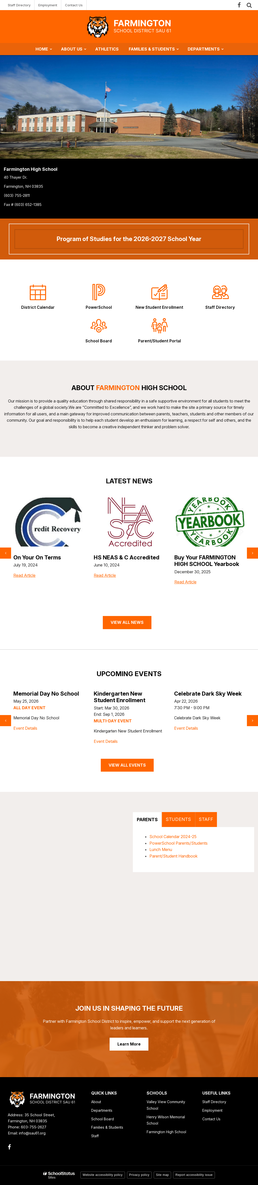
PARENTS (147, 819)
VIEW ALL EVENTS (127, 765)
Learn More (129, 1044)
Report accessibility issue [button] (194, 1175)
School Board (102, 1119)
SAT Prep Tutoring (37, 557)
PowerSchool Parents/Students (178, 843)
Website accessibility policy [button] (103, 1175)
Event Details (25, 734)
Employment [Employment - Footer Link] (212, 1110)
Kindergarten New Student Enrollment (200, 696)
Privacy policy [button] (139, 1175)
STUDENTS (178, 819)
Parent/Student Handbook (173, 856)
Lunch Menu (160, 849)
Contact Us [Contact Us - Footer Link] (211, 1119)
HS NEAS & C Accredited (207, 557)
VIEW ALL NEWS (127, 622)
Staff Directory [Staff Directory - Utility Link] (19, 5)
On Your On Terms (117, 557)
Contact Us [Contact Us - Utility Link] (74, 5)
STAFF (206, 819)
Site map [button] (162, 1175)
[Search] (249, 5)
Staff (95, 1136)
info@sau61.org (32, 1133)
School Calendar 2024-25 (173, 836)
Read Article (24, 585)
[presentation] (5, 553)
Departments (101, 1110)
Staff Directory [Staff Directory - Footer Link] (214, 1102)
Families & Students (107, 1127)
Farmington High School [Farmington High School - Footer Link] (166, 1132)
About (96, 1102)
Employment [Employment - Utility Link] (47, 5)
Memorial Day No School (126, 693)
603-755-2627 (33, 1127)
